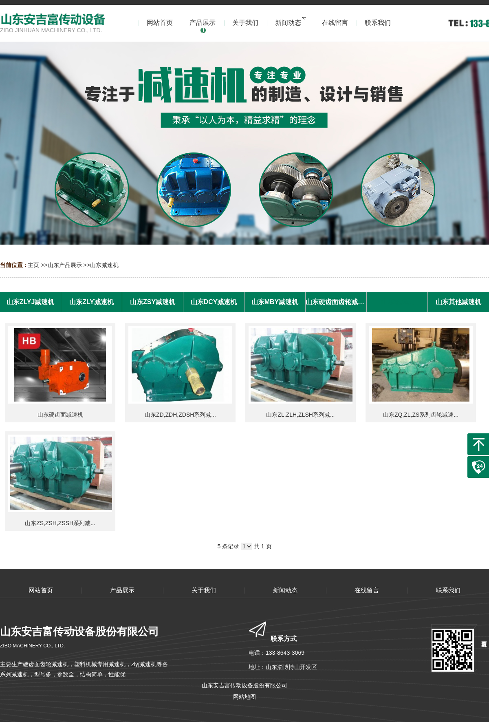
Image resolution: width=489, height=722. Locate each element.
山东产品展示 (65, 265)
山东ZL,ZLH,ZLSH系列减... (300, 414)
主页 (33, 265)
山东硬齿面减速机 (60, 414)
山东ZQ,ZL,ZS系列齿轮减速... (420, 414)
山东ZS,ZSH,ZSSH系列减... (60, 523)
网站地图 (244, 696)
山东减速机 (104, 265)
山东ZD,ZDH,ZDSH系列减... (180, 414)
